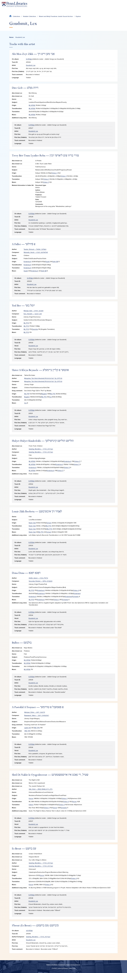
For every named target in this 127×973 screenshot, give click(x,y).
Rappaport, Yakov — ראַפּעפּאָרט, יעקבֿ (36, 715)
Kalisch (31, 805)
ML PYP (27, 394)
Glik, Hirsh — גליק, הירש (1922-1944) (40, 789)
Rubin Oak (32, 523)
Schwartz (75, 596)
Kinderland (76, 593)
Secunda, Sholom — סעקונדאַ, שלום (40, 581)
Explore (78, 16)
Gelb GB (55, 262)
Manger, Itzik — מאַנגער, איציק (33, 311)
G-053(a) (29, 59)
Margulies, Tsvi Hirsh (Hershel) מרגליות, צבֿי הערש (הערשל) (43, 378)
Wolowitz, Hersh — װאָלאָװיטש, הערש (36, 252)
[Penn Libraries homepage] (14, 4)
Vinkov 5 (77, 461)
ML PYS (26, 323)
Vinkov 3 (55, 173)
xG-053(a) (29, 931)
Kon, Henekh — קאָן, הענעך (33, 314)
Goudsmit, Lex (30, 65)
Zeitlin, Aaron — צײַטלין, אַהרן (38, 578)
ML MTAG (32, 105)
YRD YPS (37, 728)
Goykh (47, 262)
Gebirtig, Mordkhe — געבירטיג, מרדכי (41, 449)
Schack (49, 523)
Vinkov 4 (76, 590)
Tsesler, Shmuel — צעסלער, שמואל (35, 249)
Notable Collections (29, 16)
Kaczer (31, 798)
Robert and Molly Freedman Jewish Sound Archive (56, 16)
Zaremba (35, 329)
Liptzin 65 (27, 728)
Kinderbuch (27, 262)
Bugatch (44, 394)
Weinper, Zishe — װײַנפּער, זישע (34, 712)
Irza (50, 397)
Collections (16, 16)
